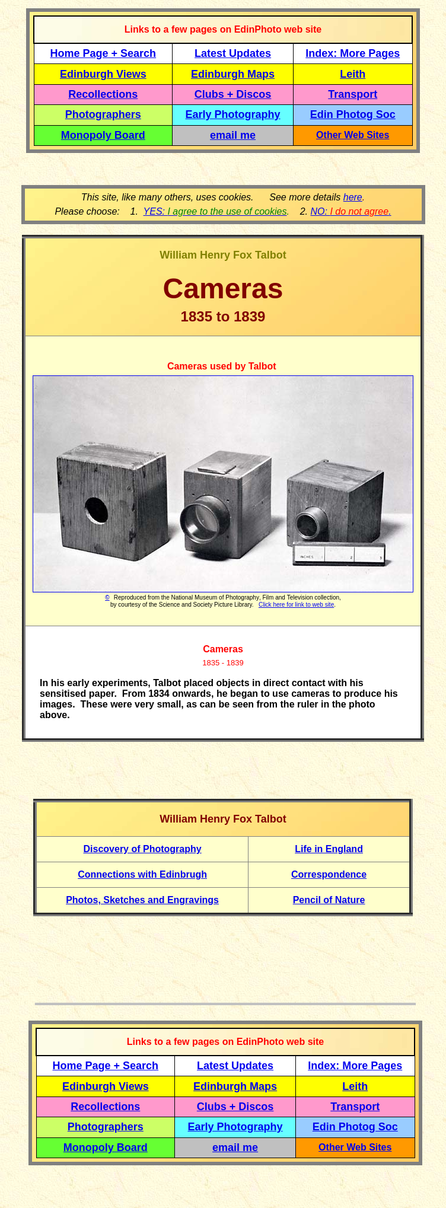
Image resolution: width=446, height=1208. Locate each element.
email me (233, 135)
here (352, 197)
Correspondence (329, 874)
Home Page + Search (103, 53)
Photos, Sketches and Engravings (142, 900)
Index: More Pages (352, 53)
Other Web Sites (352, 135)
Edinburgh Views (103, 74)
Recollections (103, 94)
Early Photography (233, 114)
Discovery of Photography (143, 849)
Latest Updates (233, 53)
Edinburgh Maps (233, 74)
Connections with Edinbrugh (142, 874)
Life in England (329, 849)
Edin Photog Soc (353, 114)
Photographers (103, 114)
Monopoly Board (103, 135)
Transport (352, 94)
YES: (215, 211)
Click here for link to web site (296, 604)
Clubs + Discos (233, 94)
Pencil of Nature (329, 900)
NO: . (350, 211)
